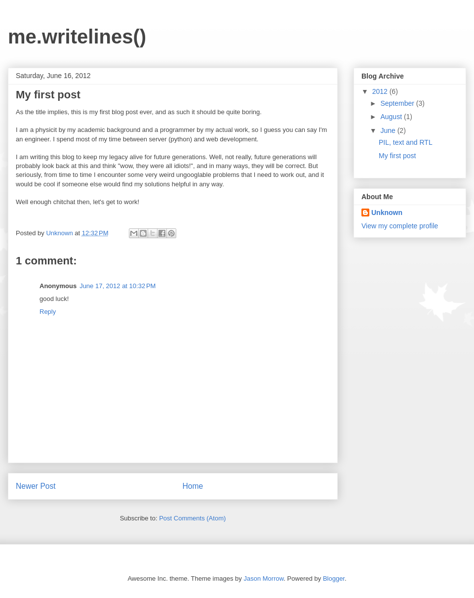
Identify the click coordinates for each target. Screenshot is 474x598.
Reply (48, 311)
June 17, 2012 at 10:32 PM (117, 286)
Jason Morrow (263, 578)
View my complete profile (399, 226)
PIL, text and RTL (406, 142)
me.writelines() (77, 36)
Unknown (60, 233)
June (388, 130)
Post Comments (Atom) (192, 518)
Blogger (334, 578)
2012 (381, 91)
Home (193, 486)
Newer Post (36, 486)
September (398, 103)
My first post (397, 156)
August (391, 117)
